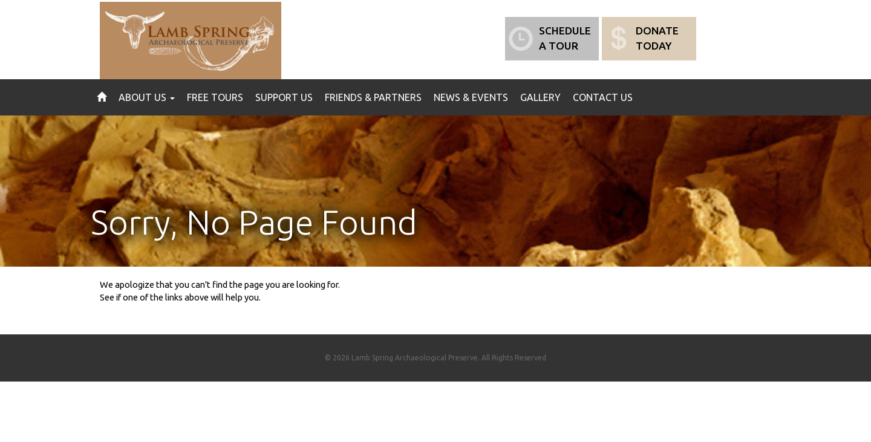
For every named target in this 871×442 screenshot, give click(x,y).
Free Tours (215, 97)
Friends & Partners (373, 97)
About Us (147, 97)
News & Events (471, 97)
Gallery (540, 97)
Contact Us (603, 97)
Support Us (284, 97)
